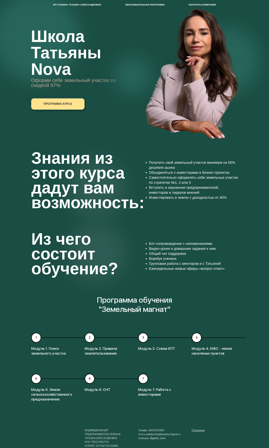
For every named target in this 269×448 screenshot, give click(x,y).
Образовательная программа (145, 4)
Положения (198, 430)
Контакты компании (202, 4)
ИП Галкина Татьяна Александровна (77, 4)
